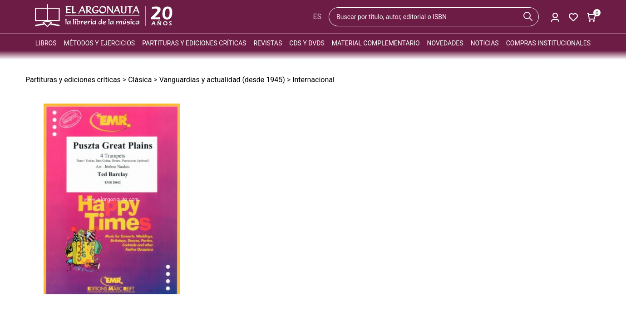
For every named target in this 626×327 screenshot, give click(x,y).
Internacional (313, 79)
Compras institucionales (548, 43)
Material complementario (376, 43)
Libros (46, 43)
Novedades (445, 43)
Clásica (140, 79)
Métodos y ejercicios (99, 43)
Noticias (485, 43)
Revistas (267, 43)
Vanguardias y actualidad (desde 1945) (222, 79)
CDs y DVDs (306, 43)
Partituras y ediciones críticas (194, 43)
